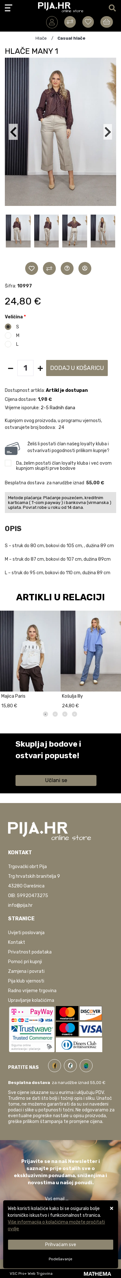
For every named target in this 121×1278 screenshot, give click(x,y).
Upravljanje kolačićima (31, 1000)
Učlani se (56, 780)
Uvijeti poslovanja (26, 932)
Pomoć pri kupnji (25, 961)
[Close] (60, 1245)
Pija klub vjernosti (26, 981)
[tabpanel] (30, 658)
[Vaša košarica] (106, 22)
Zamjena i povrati (26, 971)
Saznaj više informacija (39, 765)
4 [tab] (74, 714)
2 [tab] (55, 714)
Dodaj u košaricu (77, 368)
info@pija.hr (20, 905)
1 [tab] (45, 714)
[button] (18, 238)
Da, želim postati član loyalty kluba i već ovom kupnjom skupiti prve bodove (64, 465)
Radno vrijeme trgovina (32, 990)
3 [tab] (64, 714)
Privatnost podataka (30, 952)
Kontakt (16, 942)
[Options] (60, 1258)
